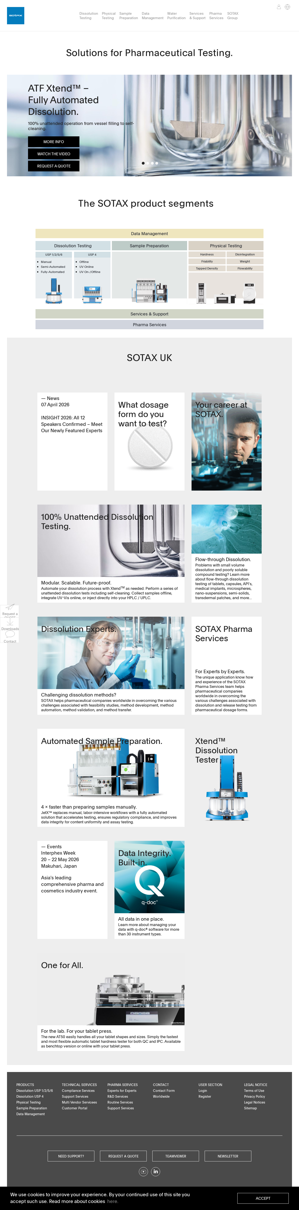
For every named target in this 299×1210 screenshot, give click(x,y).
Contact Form (164, 1090)
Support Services (75, 1096)
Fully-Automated (52, 272)
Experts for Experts (121, 1090)
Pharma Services (216, 15)
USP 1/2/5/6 (53, 254)
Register (205, 1096)
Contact (161, 1085)
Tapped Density (207, 268)
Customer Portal (74, 1108)
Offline (84, 262)
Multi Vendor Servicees (79, 1102)
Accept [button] (263, 1198)
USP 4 (92, 254)
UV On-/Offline (89, 272)
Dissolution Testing (88, 15)
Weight (245, 261)
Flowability (245, 268)
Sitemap (250, 1108)
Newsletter (228, 1156)
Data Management (153, 15)
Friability (207, 261)
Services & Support (197, 15)
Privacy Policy (254, 1096)
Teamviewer (175, 1156)
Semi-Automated (53, 267)
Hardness (207, 254)
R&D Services (117, 1096)
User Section (210, 1085)
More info (53, 141)
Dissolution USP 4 (29, 1096)
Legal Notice (255, 1085)
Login (203, 1090)
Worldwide (161, 1096)
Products (25, 1085)
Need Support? (71, 1156)
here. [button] (112, 1201)
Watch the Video (53, 153)
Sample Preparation (128, 15)
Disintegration (245, 254)
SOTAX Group (232, 15)
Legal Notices (254, 1102)
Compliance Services (78, 1090)
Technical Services (79, 1085)
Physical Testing (109, 15)
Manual (46, 262)
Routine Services (120, 1102)
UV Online (86, 267)
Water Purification (176, 15)
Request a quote (123, 1156)
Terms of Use (254, 1090)
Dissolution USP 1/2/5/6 (34, 1090)
